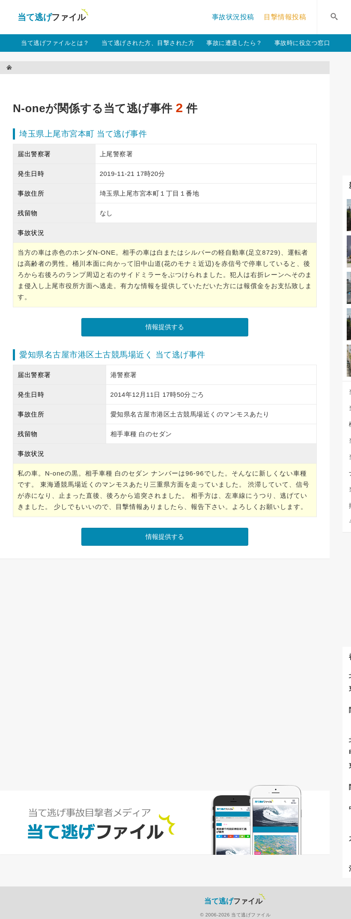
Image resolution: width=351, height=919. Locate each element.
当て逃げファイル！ (53, 17)
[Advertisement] (168, 83)
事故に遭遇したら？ (234, 42)
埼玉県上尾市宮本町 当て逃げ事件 (83, 133)
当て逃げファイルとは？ (55, 42)
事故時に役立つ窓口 (302, 42)
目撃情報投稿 (285, 17)
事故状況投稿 (233, 17)
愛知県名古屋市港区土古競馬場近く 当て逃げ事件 (112, 354)
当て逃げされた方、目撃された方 (148, 42)
